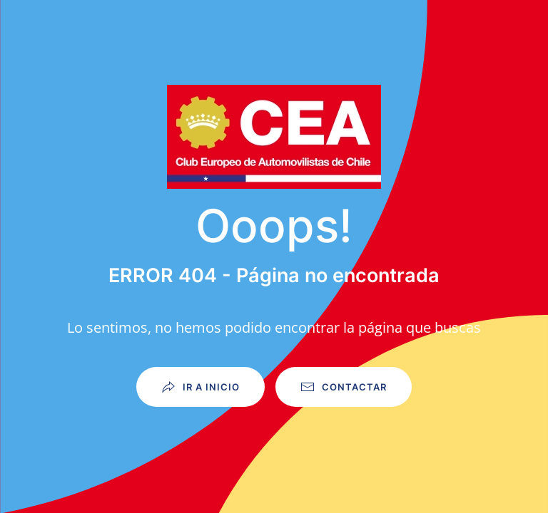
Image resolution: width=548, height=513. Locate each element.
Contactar (343, 387)
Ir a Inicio (200, 387)
